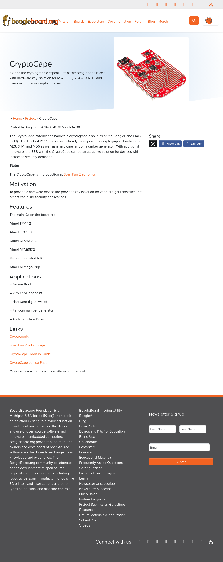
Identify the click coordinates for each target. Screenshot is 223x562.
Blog (151, 21)
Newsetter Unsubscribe (97, 483)
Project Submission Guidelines (102, 504)
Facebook (170, 143)
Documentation (119, 21)
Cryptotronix (19, 336)
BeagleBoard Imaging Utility (100, 410)
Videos (84, 525)
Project (30, 118)
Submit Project (90, 520)
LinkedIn (193, 143)
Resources (87, 509)
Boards (79, 21)
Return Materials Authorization (102, 514)
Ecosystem (96, 21)
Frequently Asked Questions (101, 462)
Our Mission (88, 494)
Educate (85, 452)
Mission (64, 21)
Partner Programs (92, 499)
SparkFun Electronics (80, 174)
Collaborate (88, 441)
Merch (163, 21)
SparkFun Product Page (27, 345)
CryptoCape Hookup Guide (30, 353)
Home (17, 118)
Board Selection (91, 426)
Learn (83, 478)
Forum (139, 21)
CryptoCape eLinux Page (28, 362)
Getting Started (90, 467)
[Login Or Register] (211, 20)
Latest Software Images (97, 473)
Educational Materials (95, 457)
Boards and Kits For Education (102, 431)
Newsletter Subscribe (95, 488)
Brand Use (87, 436)
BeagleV (85, 415)
